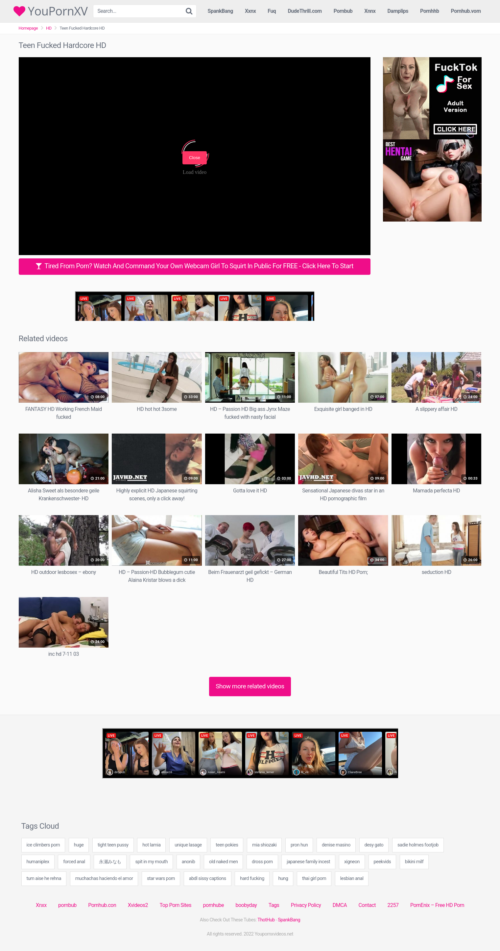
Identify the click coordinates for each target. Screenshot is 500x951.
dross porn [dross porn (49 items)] (262, 862)
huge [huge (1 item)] (79, 845)
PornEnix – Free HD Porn (437, 905)
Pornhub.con (102, 905)
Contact (367, 905)
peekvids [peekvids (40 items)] (382, 862)
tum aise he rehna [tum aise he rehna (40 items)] (44, 878)
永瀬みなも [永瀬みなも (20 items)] (110, 862)
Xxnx (250, 11)
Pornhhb (429, 11)
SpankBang (220, 11)
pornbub (67, 905)
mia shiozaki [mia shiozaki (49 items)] (264, 845)
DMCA (340, 905)
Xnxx (41, 905)
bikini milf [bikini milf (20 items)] (414, 862)
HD (49, 28)
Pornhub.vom (466, 11)
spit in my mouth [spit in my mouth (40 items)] (151, 862)
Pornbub (343, 11)
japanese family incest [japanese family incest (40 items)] (308, 862)
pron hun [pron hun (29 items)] (299, 845)
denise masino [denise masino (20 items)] (336, 845)
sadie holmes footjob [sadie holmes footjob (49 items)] (418, 845)
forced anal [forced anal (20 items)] (74, 862)
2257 (392, 905)
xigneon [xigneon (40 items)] (352, 862)
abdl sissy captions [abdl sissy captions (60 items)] (207, 878)
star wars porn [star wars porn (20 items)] (161, 878)
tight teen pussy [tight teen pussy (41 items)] (113, 845)
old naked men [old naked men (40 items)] (223, 862)
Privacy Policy (306, 905)
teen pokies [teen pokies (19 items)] (227, 845)
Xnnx (369, 11)
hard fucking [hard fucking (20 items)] (252, 878)
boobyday (246, 905)
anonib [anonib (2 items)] (188, 862)
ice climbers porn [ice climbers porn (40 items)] (43, 845)
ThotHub (265, 920)
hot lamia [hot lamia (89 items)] (151, 845)
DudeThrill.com (304, 11)
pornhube (213, 905)
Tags (274, 905)
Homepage (28, 28)
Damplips (397, 11)
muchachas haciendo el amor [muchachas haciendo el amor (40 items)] (104, 878)
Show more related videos (250, 686)
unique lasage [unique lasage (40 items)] (188, 845)
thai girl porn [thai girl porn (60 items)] (314, 878)
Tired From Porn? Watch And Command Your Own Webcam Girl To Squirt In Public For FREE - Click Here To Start (194, 266)
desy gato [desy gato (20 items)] (374, 845)
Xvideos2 (138, 905)
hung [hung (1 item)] (283, 878)
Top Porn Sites (176, 905)
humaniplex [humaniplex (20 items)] (38, 862)
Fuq (272, 11)
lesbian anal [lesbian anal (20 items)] (352, 878)
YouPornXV (50, 11)
